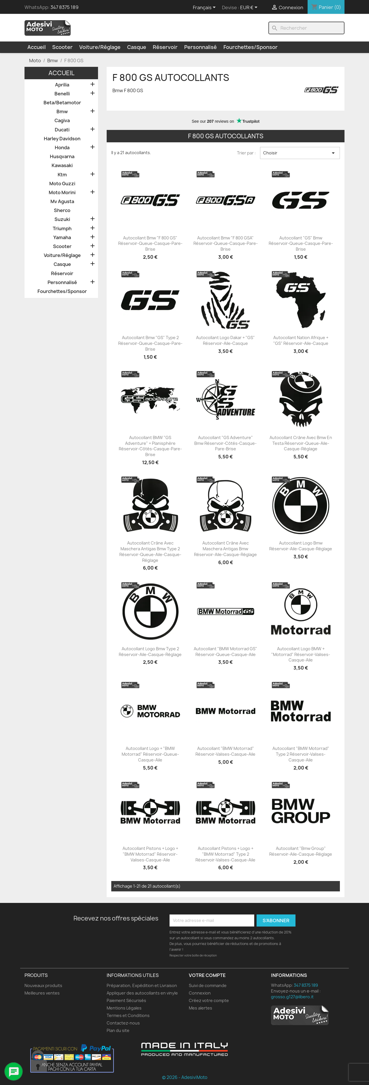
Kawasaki (62, 165)
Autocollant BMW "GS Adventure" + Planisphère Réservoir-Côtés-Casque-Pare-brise (150, 446)
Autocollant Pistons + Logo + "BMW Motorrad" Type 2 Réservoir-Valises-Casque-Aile (225, 854)
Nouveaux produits (43, 985)
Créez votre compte (209, 1000)
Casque (136, 47)
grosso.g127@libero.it (292, 996)
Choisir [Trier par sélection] (300, 153)
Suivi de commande (208, 985)
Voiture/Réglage (100, 47)
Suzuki (62, 219)
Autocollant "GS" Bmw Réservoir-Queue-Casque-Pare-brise (301, 243)
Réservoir (165, 47)
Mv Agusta (62, 202)
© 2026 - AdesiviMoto (184, 1077)
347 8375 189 (64, 7)
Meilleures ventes (42, 993)
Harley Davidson (62, 139)
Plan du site (118, 1030)
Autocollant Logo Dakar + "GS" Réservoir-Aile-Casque (225, 340)
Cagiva (62, 121)
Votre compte (207, 975)
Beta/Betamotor (62, 103)
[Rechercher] (306, 28)
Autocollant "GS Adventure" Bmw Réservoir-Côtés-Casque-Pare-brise (225, 443)
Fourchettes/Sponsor (250, 47)
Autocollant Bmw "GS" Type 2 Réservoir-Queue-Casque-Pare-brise (150, 343)
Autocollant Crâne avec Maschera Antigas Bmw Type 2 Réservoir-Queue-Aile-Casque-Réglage (150, 551)
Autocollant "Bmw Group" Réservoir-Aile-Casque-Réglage (300, 851)
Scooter (62, 47)
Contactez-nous (123, 1023)
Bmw (62, 112)
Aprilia (62, 85)
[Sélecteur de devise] (249, 7)
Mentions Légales (124, 1008)
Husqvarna (62, 157)
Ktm (62, 175)
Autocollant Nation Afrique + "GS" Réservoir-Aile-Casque (300, 340)
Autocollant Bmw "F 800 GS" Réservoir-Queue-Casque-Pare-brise (150, 243)
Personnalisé (200, 47)
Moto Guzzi (62, 184)
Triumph (62, 229)
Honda (62, 148)
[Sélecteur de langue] (205, 7)
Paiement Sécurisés (126, 1000)
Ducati (62, 130)
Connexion (200, 993)
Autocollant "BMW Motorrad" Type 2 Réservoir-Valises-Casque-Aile (300, 754)
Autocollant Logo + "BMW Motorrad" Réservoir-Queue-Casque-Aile (150, 754)
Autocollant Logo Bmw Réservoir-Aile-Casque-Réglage (300, 545)
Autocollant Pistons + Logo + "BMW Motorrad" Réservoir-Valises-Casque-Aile (150, 854)
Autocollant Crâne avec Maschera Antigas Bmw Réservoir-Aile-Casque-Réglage (225, 548)
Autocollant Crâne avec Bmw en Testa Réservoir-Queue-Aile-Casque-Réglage (301, 443)
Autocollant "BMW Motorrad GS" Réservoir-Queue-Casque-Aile (225, 651)
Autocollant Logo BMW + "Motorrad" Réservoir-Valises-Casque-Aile (300, 654)
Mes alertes (200, 1008)
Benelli (62, 94)
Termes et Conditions (128, 1015)
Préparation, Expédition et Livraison (142, 985)
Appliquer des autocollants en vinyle (142, 993)
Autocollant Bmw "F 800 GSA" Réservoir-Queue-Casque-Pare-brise (225, 243)
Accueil (36, 47)
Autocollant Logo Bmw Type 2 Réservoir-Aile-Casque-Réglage (150, 651)
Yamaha (62, 238)
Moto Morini (62, 193)
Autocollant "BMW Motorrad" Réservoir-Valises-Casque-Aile (225, 751)
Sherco (62, 210)
